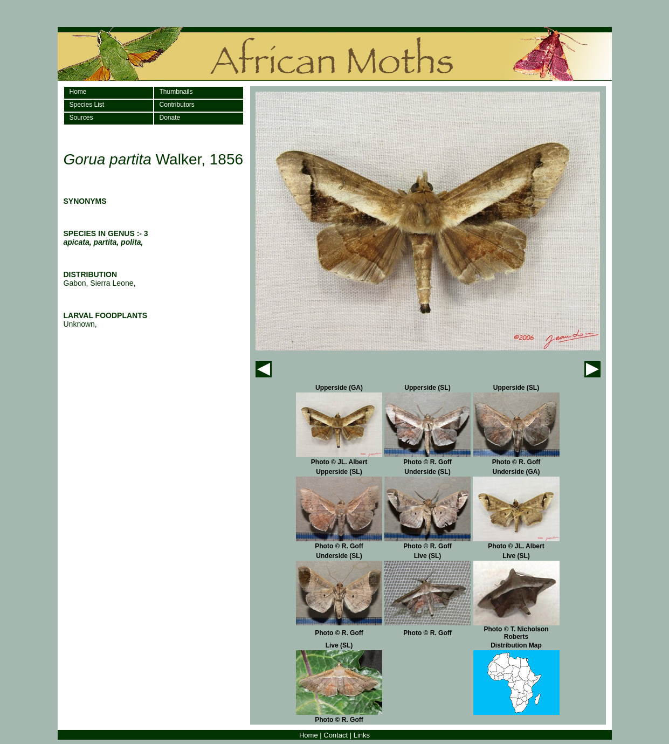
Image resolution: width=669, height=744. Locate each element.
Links (362, 735)
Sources (81, 117)
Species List (87, 104)
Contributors (177, 104)
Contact (335, 735)
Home (78, 91)
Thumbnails (176, 91)
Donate (170, 117)
